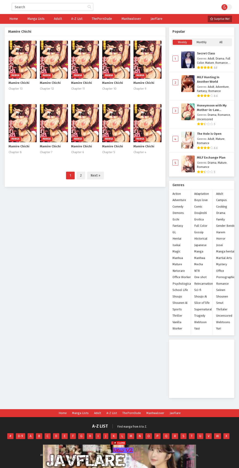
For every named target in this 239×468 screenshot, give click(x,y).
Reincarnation (203, 283)
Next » (95, 175)
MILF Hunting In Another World (208, 79)
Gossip (199, 232)
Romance (221, 62)
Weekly (182, 42)
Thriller (177, 315)
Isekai (176, 245)
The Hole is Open (209, 134)
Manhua (177, 258)
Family (220, 219)
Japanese (200, 245)
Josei (219, 245)
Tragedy (199, 315)
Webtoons (223, 322)
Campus (221, 200)
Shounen (222, 296)
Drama (220, 58)
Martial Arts (224, 258)
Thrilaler (222, 309)
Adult (211, 58)
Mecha (198, 264)
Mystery (221, 264)
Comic (198, 206)
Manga (198, 251)
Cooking (221, 206)
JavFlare (175, 413)
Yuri (218, 328)
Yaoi (197, 328)
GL (174, 232)
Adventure (222, 87)
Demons (178, 213)
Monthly (202, 42)
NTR (197, 271)
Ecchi (175, 219)
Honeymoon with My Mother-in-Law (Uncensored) (212, 108)
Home (63, 413)
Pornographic (225, 277)
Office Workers (182, 277)
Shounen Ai (179, 303)
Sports (177, 309)
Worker (177, 328)
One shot (200, 277)
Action (176, 193)
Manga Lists (80, 413)
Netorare (178, 271)
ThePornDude (131, 413)
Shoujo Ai (200, 296)
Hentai (176, 238)
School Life (180, 290)
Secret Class (206, 53)
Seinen (220, 290)
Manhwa (199, 258)
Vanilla (176, 322)
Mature (209, 62)
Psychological (182, 283)
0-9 (20, 436)
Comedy (177, 206)
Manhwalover (155, 413)
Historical (200, 238)
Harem (220, 232)
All (220, 42)
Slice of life (202, 303)
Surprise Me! (220, 19)
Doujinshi (200, 213)
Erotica (199, 219)
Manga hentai (225, 251)
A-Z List (111, 413)
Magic (176, 251)
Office (220, 271)
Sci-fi (197, 290)
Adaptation (201, 193)
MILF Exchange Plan (211, 158)
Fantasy (202, 91)
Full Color (200, 225)
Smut (219, 303)
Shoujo (177, 296)
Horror (220, 238)
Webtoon (200, 322)
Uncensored (205, 119)
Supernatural (203, 309)
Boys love (201, 200)
